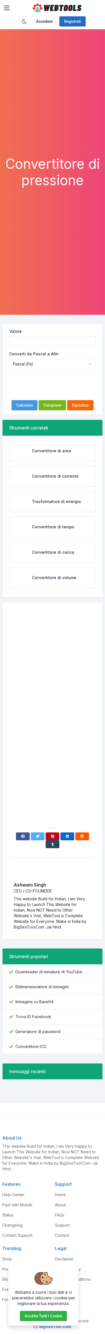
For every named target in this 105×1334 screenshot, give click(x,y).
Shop (7, 1259)
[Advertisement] (52, 100)
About (60, 1204)
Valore (15, 331)
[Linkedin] (67, 836)
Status (7, 1215)
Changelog (12, 1225)
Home (60, 1194)
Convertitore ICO (30, 1046)
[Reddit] (82, 836)
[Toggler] (6, 7)
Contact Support (17, 1235)
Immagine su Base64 (34, 1001)
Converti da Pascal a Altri (34, 353)
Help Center (13, 1194)
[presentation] (52, 385)
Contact (62, 1235)
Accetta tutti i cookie (43, 1316)
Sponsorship (66, 1289)
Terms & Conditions (73, 1279)
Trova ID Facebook (33, 1016)
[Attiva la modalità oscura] (24, 21)
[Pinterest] (52, 836)
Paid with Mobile (17, 1204)
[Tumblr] (52, 844)
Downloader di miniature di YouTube (48, 971)
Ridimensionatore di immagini (42, 986)
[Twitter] (38, 836)
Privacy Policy (68, 1269)
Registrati (72, 21)
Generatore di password (37, 1031)
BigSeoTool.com (55, 1326)
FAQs (59, 1215)
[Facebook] (23, 836)
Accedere (44, 21)
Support (62, 1225)
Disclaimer (64, 1259)
